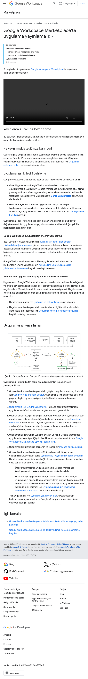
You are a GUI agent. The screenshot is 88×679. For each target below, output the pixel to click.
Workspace (28, 4)
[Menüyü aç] (5, 3)
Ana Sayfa (7, 23)
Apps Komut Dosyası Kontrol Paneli (41, 599)
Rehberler (54, 23)
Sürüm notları (9, 607)
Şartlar (6, 665)
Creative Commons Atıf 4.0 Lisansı (55, 544)
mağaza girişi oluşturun (70, 447)
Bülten (63, 598)
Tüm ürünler (9, 653)
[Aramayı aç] (54, 3)
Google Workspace (24, 23)
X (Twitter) (65, 603)
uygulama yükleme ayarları (44, 495)
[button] (44, 353)
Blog (62, 594)
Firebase (7, 644)
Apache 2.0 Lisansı (19, 547)
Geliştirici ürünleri (11, 602)
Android (7, 635)
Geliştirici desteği (11, 612)
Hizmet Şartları (10, 616)
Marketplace (12, 12)
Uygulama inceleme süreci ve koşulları (58, 310)
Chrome (7, 639)
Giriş (82, 3)
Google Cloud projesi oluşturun (28, 394)
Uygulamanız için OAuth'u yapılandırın (28, 407)
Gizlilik (15, 665)
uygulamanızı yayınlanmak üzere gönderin (62, 455)
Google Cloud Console (42, 605)
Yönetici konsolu (39, 594)
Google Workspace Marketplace (47, 69)
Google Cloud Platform (13, 649)
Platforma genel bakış (13, 598)
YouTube (64, 608)
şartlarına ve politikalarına (46, 302)
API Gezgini (37, 610)
